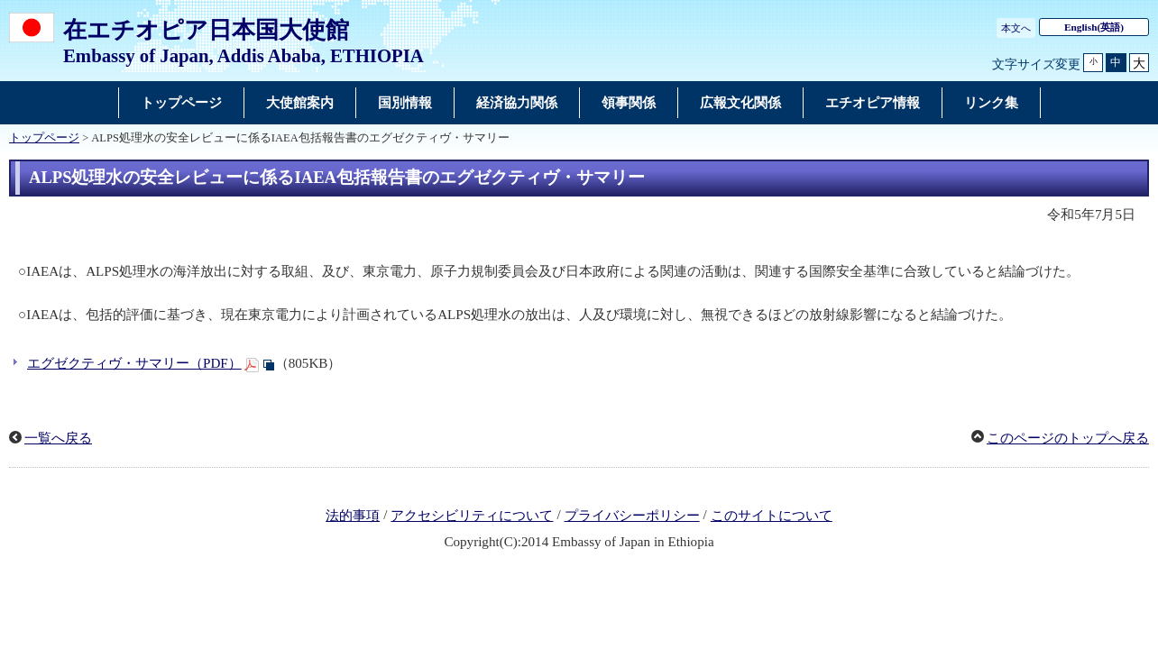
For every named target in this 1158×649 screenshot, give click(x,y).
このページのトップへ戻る (1068, 438)
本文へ (1016, 28)
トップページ (44, 138)
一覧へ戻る (58, 438)
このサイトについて (771, 515)
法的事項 (353, 515)
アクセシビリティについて (472, 515)
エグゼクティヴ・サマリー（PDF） (134, 363)
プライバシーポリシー (632, 515)
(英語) (1094, 27)
